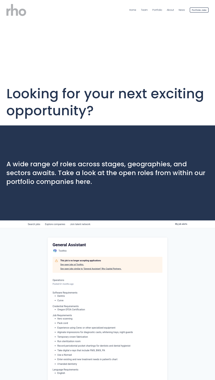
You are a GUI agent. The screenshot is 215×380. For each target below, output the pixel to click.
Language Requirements (65, 369)
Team (144, 10)
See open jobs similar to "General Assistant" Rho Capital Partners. (91, 269)
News (182, 10)
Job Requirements (62, 315)
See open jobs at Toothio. (72, 264)
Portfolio (157, 10)
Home (132, 10)
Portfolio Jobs (199, 10)
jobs (34, 224)
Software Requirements (65, 292)
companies (55, 224)
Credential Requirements (66, 306)
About (170, 10)
